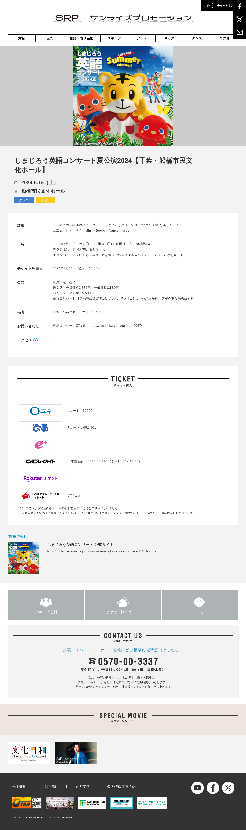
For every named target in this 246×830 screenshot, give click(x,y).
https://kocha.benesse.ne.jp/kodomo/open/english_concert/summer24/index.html (102, 551)
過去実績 (82, 787)
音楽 (49, 38)
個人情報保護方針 (121, 787)
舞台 (21, 38)
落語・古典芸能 (82, 38)
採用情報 (50, 787)
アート (142, 38)
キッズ (169, 38)
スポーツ (114, 38)
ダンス (197, 38)
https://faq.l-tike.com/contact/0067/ (115, 325)
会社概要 (19, 787)
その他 (224, 38)
